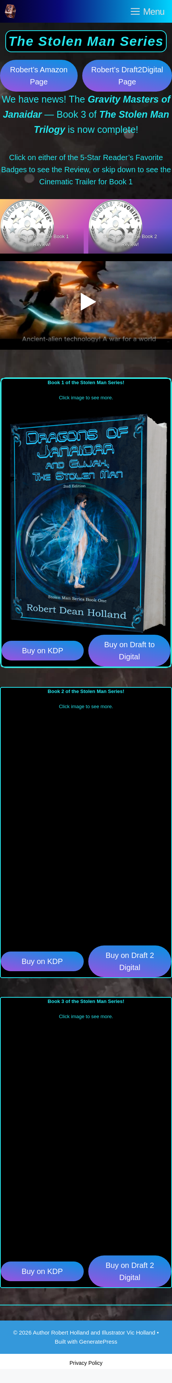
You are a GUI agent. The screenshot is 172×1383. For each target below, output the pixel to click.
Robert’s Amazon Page (38, 75)
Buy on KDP (42, 650)
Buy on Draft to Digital (129, 650)
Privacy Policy (85, 1363)
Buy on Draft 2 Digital (130, 961)
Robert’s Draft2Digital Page (127, 75)
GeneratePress (98, 1341)
